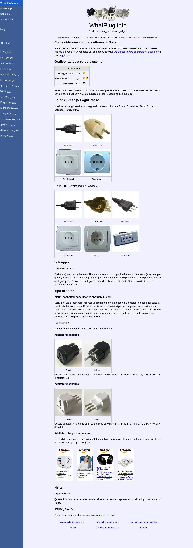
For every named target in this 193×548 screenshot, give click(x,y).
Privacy (72, 528)
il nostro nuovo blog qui (102, 515)
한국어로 (8, 124)
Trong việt (9, 113)
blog (3, 29)
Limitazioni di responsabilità (144, 522)
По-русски (9, 102)
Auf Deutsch (8, 63)
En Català (6, 69)
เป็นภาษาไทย (10, 130)
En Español (7, 58)
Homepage (7, 8)
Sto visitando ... (9, 19)
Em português (11, 74)
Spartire (144, 528)
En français (9, 80)
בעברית (7, 135)
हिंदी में (6, 91)
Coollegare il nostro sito (108, 528)
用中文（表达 (11, 85)
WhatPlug (10, 3)
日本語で (8, 97)
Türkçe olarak (11, 119)
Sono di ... (6, 14)
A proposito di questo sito (73, 522)
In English (6, 52)
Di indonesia (10, 108)
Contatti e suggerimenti (109, 522)
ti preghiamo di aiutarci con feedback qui (141, 37)
